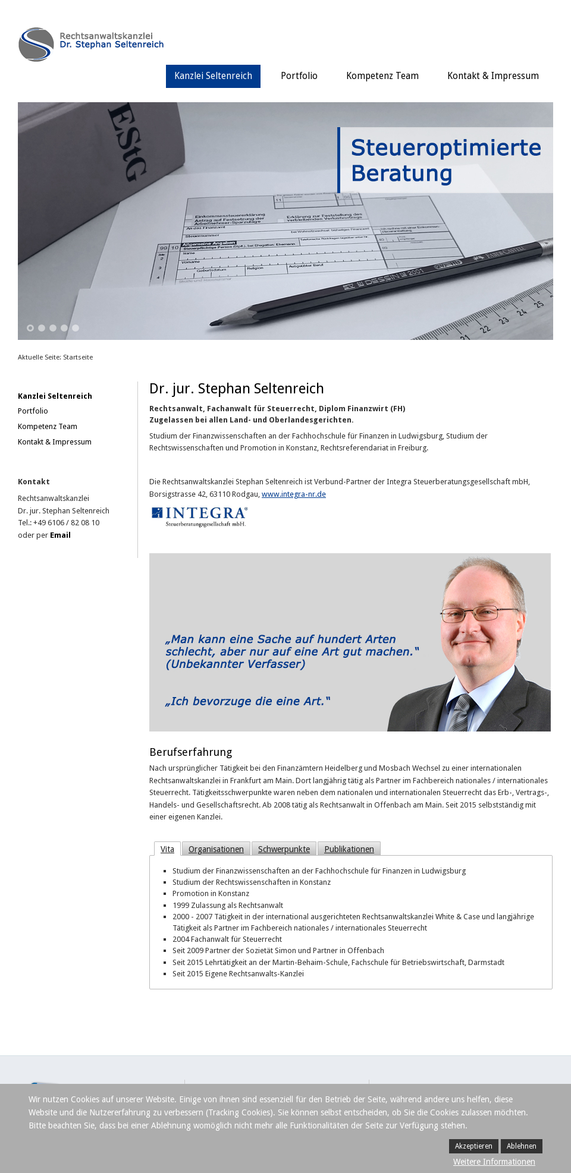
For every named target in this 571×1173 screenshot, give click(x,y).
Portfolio (299, 76)
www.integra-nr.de (294, 494)
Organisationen (216, 849)
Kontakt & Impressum (493, 76)
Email (60, 535)
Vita (167, 849)
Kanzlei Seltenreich (213, 76)
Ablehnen (522, 1146)
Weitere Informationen (494, 1161)
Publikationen (349, 849)
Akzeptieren (473, 1146)
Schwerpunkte (284, 849)
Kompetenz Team (382, 76)
